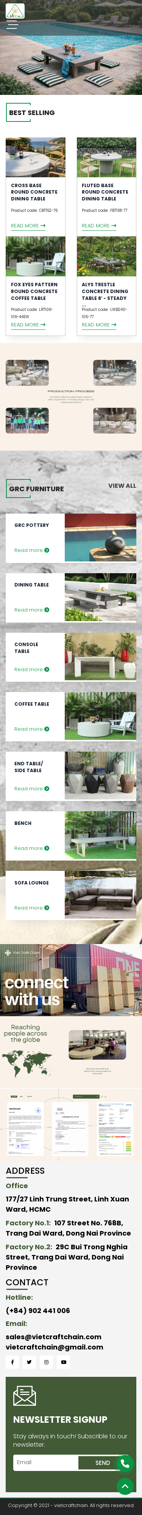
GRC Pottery (31, 525)
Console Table (26, 647)
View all (122, 485)
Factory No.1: (28, 1223)
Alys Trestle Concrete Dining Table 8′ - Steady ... (105, 294)
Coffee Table (31, 704)
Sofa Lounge (31, 883)
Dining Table (31, 585)
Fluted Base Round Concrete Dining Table (105, 192)
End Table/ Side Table (28, 767)
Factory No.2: (29, 1247)
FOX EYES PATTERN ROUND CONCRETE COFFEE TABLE (34, 291)
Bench (22, 823)
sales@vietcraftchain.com (53, 1337)
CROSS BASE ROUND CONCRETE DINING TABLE (34, 192)
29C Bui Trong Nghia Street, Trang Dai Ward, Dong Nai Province (67, 1257)
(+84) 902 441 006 (38, 1310)
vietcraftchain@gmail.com (54, 1347)
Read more (28, 225)
